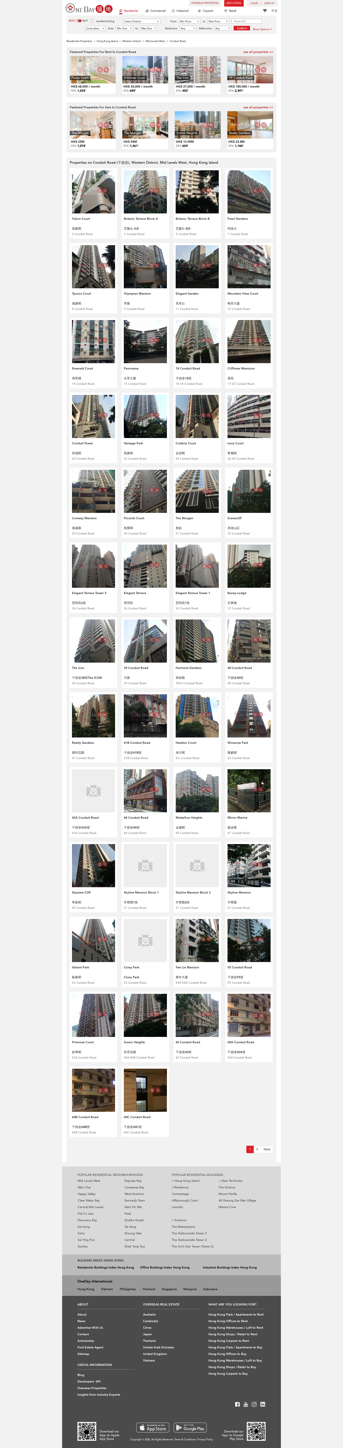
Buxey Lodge (237, 593)
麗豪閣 (76, 303)
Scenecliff (235, 518)
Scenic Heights (134, 1042)
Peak (127, 1214)
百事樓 (232, 603)
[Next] (267, 1149)
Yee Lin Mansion (187, 967)
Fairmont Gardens (188, 668)
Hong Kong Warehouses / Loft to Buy (235, 1360)
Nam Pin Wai (133, 1207)
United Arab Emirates (158, 1347)
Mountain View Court (243, 294)
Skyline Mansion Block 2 (193, 892)
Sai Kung (84, 1227)
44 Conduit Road (136, 818)
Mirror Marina (237, 818)
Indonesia (210, 1289)
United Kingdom (155, 1354)
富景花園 (130, 1052)
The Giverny (227, 1187)
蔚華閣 (76, 1052)
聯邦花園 (78, 753)
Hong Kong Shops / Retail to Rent (232, 1334)
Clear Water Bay (89, 1200)
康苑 (231, 378)
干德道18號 (183, 378)
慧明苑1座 (183, 603)
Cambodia (150, 1321)
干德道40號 (235, 678)
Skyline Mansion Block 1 (141, 892)
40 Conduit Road (240, 668)
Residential (128, 11)
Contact (83, 1334)
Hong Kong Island (186, 1181)
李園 (127, 303)
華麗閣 (232, 453)
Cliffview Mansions (241, 368)
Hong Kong (85, 1289)
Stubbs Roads (134, 1220)
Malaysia (190, 1289)
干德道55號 (235, 977)
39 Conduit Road (136, 668)
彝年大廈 (182, 977)
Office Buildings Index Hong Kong (165, 1267)
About (81, 1315)
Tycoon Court (81, 294)
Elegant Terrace (135, 593)
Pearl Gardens (238, 219)
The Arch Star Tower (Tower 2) (193, 1246)
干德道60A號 (236, 1052)
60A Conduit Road (241, 1042)
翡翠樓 (76, 378)
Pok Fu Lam (86, 1214)
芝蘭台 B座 (183, 229)
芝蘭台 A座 (131, 229)
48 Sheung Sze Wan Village (237, 1200)
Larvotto (177, 1207)
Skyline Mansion (239, 892)
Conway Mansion (84, 518)
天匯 (127, 678)
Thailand (148, 1289)
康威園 (76, 528)
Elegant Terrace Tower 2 (89, 593)
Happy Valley (87, 1194)
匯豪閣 (232, 753)
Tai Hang (130, 1227)
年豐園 (232, 902)
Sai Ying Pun (86, 1240)
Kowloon (179, 1220)
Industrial (180, 11)
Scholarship (85, 1341)
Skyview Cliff (81, 892)
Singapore (169, 1289)
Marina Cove (227, 1207)
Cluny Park (131, 967)
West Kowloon (134, 1194)
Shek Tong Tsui (134, 1246)
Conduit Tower (82, 443)
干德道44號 (132, 827)
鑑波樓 (232, 827)
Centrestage (180, 1194)
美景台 (180, 303)
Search (242, 28)
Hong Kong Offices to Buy (227, 1354)
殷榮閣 (128, 528)
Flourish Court (134, 518)
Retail (230, 11)
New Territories (230, 1181)
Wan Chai (84, 1187)
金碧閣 (180, 453)
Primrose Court (83, 1042)
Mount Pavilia (228, 1194)
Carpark (205, 11)
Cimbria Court (186, 443)
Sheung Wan (133, 1233)
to (204, 21)
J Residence (180, 1187)
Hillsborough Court (185, 1200)
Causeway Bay (134, 1187)
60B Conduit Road (85, 1117)
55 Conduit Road (240, 967)
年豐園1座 (131, 902)
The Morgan (184, 518)
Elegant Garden (187, 294)
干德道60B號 (81, 1127)
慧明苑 (128, 603)
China (147, 1328)
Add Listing (234, 3)
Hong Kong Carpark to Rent (228, 1341)
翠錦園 (180, 678)
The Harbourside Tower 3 (189, 1233)
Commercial (155, 11)
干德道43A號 (81, 827)
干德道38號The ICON (87, 678)
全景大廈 (130, 378)
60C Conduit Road (137, 1117)
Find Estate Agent (90, 1347)
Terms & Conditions (185, 1439)
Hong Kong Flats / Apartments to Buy (235, 1347)
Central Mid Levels (90, 1207)
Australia (149, 1315)
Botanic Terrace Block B (193, 219)
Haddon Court (186, 743)
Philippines (128, 1289)
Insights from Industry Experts (98, 1395)
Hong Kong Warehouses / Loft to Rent (235, 1328)
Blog (80, 1375)
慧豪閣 (128, 453)
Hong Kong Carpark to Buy (228, 1374)
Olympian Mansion (137, 294)
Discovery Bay (87, 1220)
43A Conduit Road (85, 818)
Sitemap (83, 1354)
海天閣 (180, 753)
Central (129, 1240)
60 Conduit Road (188, 1042)
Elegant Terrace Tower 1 (193, 593)
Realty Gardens (83, 743)
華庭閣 (76, 902)
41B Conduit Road (137, 743)
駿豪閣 (76, 977)
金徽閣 (180, 827)
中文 (274, 11)
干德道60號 (183, 1052)
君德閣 (76, 453)
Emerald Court (82, 368)
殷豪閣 (76, 229)
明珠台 (232, 229)
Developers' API (89, 1381)
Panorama (131, 368)
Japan (147, 1334)
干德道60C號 (133, 1127)
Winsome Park (238, 743)
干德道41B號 (133, 753)
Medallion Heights (189, 818)
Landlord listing (105, 21)
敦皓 (179, 528)
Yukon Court (81, 219)
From (173, 21)
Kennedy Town (134, 1200)
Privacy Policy (205, 1439)
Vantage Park (133, 443)
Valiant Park (80, 967)
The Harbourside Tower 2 (189, 1240)
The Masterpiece (183, 1227)
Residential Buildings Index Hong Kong (105, 1267)
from (111, 28)
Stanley (83, 1246)
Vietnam (107, 1289)
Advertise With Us (90, 1328)
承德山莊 (234, 528)
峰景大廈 (234, 303)
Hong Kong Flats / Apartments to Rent (236, 1315)
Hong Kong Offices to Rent (228, 1321)
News (81, 1321)
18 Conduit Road (188, 368)
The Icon (78, 668)
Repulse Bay (133, 1181)
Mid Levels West (89, 1181)
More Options (262, 29)
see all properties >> (258, 52)
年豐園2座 (183, 902)
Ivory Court (235, 443)
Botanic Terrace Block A (141, 219)
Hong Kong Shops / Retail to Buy (232, 1367)
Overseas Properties (205, 3)
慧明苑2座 (79, 603)
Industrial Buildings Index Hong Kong (230, 1267)
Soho (81, 1233)
